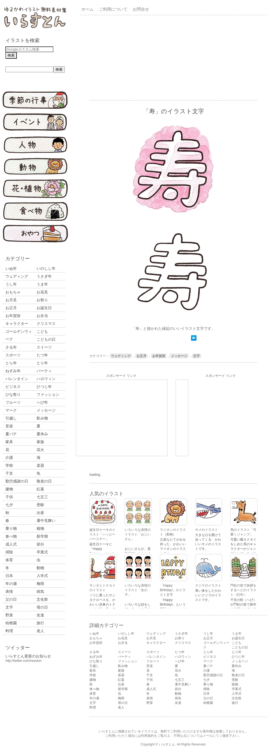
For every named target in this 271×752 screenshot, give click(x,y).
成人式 (11, 544)
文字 (9, 607)
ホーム (87, 9)
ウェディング (16, 276)
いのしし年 (46, 268)
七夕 (9, 505)
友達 (40, 615)
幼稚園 (11, 623)
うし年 (11, 284)
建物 (9, 489)
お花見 (42, 292)
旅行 (40, 623)
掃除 (9, 552)
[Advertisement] (132, 57)
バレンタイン (16, 379)
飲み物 (42, 418)
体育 (9, 560)
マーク (11, 410)
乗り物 (11, 528)
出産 (40, 512)
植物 (40, 528)
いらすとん (167, 744)
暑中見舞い (46, 520)
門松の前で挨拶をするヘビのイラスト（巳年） (243, 590)
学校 (9, 465)
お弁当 (42, 316)
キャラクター (16, 323)
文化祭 (42, 599)
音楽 (9, 426)
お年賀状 (13, 316)
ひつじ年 (44, 386)
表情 (9, 591)
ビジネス (13, 386)
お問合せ (141, 9)
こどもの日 (46, 339)
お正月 (11, 308)
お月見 (11, 300)
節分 (40, 544)
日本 (9, 576)
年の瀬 (11, 583)
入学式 (42, 576)
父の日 (11, 599)
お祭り (42, 300)
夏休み (42, 434)
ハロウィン (46, 379)
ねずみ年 (13, 371)
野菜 (9, 615)
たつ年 (42, 355)
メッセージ (46, 410)
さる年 (11, 347)
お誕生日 (44, 308)
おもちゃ (13, 292)
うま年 (42, 284)
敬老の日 (44, 481)
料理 (9, 631)
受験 (40, 505)
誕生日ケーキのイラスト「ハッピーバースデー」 (102, 534)
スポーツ (13, 355)
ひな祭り (13, 394)
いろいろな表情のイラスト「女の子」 (138, 590)
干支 (9, 473)
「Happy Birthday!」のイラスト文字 (173, 590)
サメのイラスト (206, 530)
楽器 (40, 465)
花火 (40, 449)
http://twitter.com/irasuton (23, 661)
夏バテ (11, 434)
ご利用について (113, 9)
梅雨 (40, 583)
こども (42, 331)
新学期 (42, 536)
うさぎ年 (44, 276)
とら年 (11, 363)
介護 (9, 457)
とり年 (42, 363)
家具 (9, 442)
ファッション (48, 394)
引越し (11, 418)
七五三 (42, 497)
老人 (40, 631)
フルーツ (13, 402)
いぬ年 (11, 268)
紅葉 (40, 489)
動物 (40, 568)
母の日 (42, 607)
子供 (9, 497)
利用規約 (147, 736)
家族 (40, 442)
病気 (40, 591)
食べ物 (11, 536)
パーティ (44, 371)
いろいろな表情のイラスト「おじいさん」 (138, 534)
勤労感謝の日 (16, 481)
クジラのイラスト (208, 585)
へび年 (42, 402)
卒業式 (42, 552)
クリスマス (46, 323)
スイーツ (44, 347)
